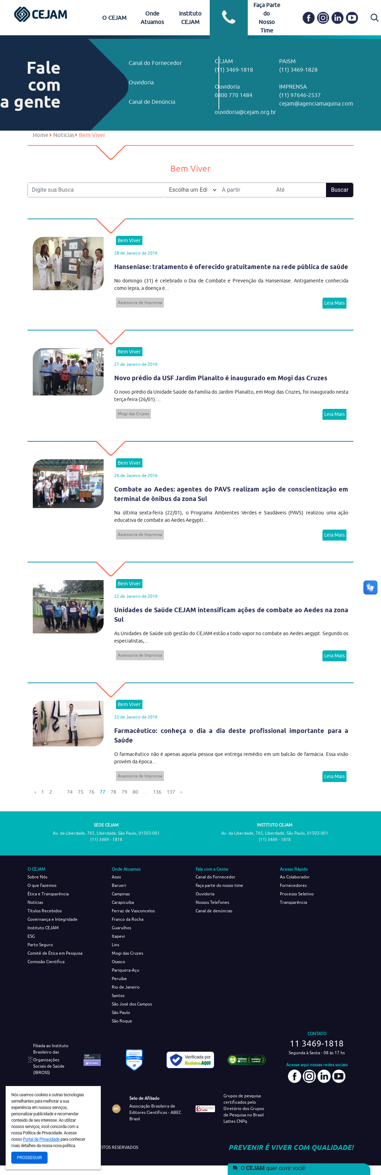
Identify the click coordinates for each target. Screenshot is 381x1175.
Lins (115, 944)
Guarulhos (121, 927)
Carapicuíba (123, 902)
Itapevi (118, 936)
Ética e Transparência (48, 893)
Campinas (121, 893)
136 (157, 792)
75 (81, 792)
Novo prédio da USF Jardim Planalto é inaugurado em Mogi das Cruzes (220, 378)
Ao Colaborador (295, 876)
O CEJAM (114, 17)
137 (171, 792)
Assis (116, 876)
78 (113, 792)
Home (40, 135)
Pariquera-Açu (125, 970)
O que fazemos (41, 885)
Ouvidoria (141, 82)
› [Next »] (181, 792)
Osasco (118, 961)
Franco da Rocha (127, 919)
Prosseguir (29, 1157)
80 (135, 792)
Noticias (63, 135)
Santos (118, 995)
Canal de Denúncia (152, 102)
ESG (31, 936)
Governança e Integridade (52, 919)
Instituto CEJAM (43, 927)
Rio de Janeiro (126, 987)
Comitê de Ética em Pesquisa (54, 953)
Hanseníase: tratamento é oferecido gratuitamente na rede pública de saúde (231, 266)
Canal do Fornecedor (155, 63)
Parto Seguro (40, 944)
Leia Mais (334, 303)
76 (91, 792)
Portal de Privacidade (41, 1139)
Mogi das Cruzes (133, 413)
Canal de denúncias (214, 910)
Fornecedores (293, 885)
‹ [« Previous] (35, 792)
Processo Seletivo (297, 893)
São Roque (122, 1021)
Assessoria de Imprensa (140, 302)
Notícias (35, 902)
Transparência (293, 902)
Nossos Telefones (212, 902)
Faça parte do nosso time (219, 885)
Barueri (119, 885)
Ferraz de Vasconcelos (133, 910)
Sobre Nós (37, 876)
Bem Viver (129, 240)
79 (124, 792)
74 (70, 792)
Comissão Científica (45, 961)
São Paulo (121, 1012)
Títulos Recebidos (44, 910)
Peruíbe (119, 978)
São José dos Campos (132, 1004)
